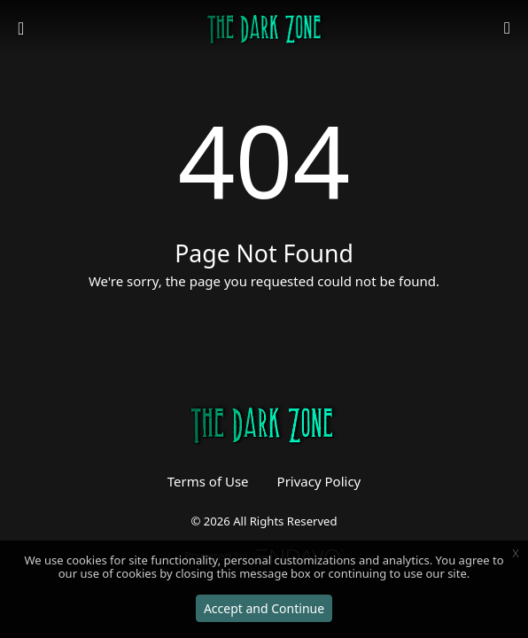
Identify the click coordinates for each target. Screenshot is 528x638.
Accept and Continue (264, 608)
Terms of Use (208, 481)
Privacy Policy (319, 481)
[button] (507, 29)
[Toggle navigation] (23, 28)
